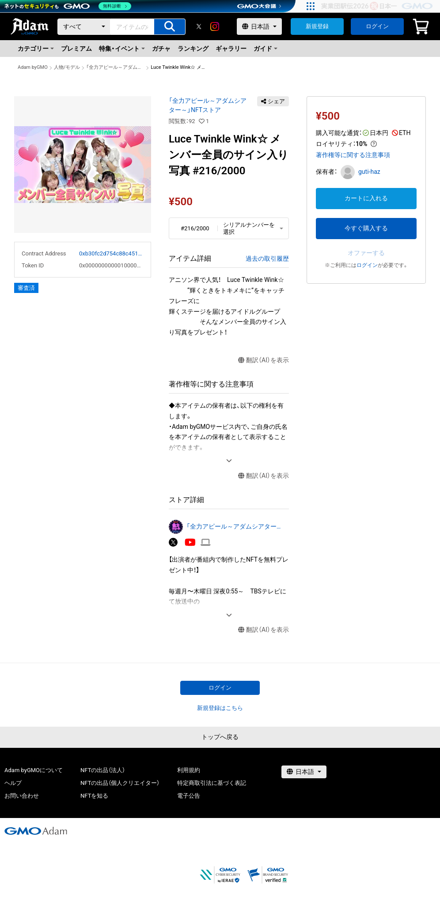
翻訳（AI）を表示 (263, 360)
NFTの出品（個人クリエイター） (119, 783)
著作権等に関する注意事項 (353, 154)
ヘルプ (13, 783)
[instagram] (214, 26)
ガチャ (161, 48)
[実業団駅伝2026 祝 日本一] (378, 6)
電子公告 (188, 795)
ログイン (377, 26)
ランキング (193, 48)
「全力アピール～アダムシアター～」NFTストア (115, 67)
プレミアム (76, 48)
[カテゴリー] (83, 27)
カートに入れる (366, 198)
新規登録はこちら (220, 708)
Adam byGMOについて (33, 770)
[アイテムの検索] (170, 27)
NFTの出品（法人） (102, 770)
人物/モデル (67, 67)
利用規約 (188, 770)
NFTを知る (94, 795)
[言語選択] (259, 26)
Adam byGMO (33, 67)
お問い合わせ (21, 795)
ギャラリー (231, 48)
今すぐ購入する (366, 228)
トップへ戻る (220, 736)
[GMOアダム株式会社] (35, 831)
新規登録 (317, 26)
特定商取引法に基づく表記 (211, 783)
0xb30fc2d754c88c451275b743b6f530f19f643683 (111, 253)
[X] (198, 26)
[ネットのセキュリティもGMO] (67, 6)
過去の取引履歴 (267, 258)
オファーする (366, 252)
